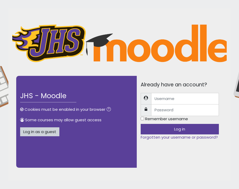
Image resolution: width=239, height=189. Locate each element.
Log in (179, 129)
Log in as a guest (39, 131)
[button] (109, 110)
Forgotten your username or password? (179, 137)
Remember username (166, 119)
